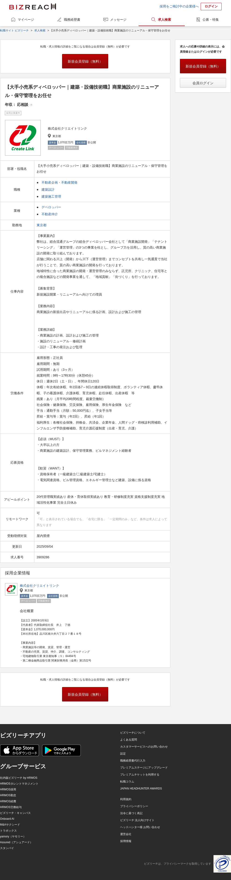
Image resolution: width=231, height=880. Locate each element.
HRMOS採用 (8, 789)
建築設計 (48, 189)
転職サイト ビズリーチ (14, 30)
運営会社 (125, 834)
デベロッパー (51, 207)
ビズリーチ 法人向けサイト (137, 820)
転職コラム (127, 781)
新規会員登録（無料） (85, 61)
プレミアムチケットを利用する (139, 774)
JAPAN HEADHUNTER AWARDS (141, 788)
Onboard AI (7, 818)
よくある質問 (128, 739)
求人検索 (164, 19)
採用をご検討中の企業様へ (179, 6)
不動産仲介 (50, 214)
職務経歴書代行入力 (132, 760)
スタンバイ (7, 848)
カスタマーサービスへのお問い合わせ (144, 746)
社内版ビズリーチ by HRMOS (18, 777)
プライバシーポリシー (134, 806)
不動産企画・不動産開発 (59, 182)
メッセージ (118, 19)
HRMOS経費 (8, 801)
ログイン (211, 6)
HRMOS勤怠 (8, 795)
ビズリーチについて (132, 732)
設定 (123, 753)
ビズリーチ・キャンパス (15, 813)
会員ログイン (203, 83)
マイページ (26, 19)
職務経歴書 (72, 19)
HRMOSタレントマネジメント (19, 783)
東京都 (42, 225)
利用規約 (125, 799)
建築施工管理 (51, 196)
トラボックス (8, 830)
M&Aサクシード (10, 824)
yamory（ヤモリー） (13, 836)
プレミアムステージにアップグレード (144, 767)
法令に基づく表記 (131, 813)
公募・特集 (211, 19)
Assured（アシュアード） (16, 842)
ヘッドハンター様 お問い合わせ (140, 827)
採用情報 (125, 841)
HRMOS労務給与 (11, 807)
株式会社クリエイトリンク (39, 585)
